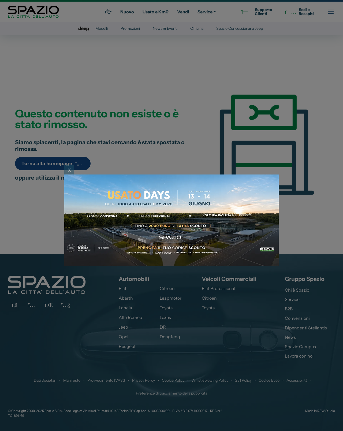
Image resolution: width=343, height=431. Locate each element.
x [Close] (69, 169)
